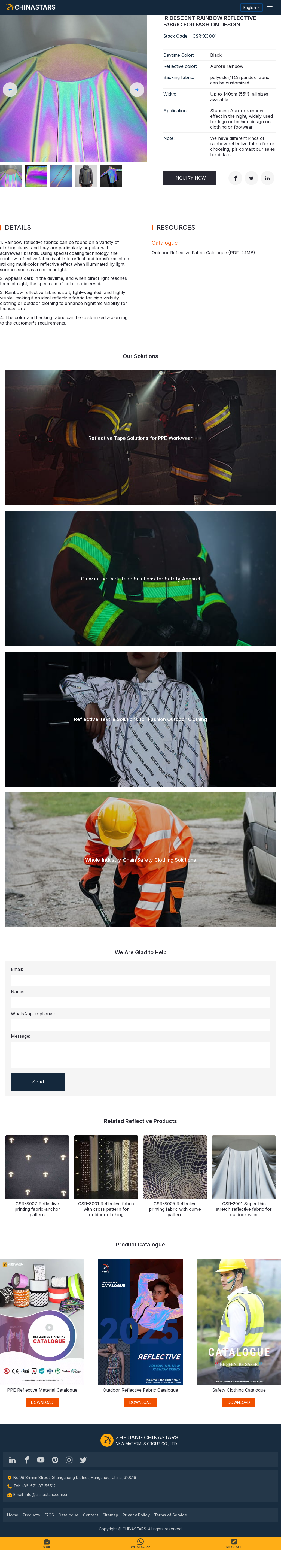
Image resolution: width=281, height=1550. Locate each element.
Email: (17, 969)
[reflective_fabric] (69, 1460)
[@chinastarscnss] (27, 1460)
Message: (20, 1036)
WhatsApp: (33, 1013)
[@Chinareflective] (83, 1460)
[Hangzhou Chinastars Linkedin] (12, 1460)
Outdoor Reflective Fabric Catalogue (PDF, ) (203, 252)
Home (12, 1515)
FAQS (49, 1515)
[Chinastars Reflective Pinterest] (55, 1460)
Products (31, 1515)
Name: (17, 991)
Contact (90, 1515)
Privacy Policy (136, 1515)
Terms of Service (170, 1515)
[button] (269, 7)
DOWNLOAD (42, 1402)
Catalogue (68, 1515)
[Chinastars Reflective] (41, 1460)
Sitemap (110, 1515)
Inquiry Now (190, 178)
